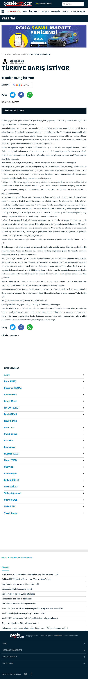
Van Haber (14, 336)
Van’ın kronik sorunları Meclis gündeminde (19, 604)
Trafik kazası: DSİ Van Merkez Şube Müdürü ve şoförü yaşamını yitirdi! (30, 574)
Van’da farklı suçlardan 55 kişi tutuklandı (18, 594)
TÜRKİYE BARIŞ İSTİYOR (39, 54)
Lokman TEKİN (19, 54)
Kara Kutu (8, 441)
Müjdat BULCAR (11, 454)
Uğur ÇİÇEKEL (10, 500)
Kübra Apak (9, 447)
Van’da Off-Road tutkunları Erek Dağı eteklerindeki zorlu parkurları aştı (30, 618)
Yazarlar (7, 54)
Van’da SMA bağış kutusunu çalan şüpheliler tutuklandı (24, 613)
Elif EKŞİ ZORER (11, 408)
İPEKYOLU (34, 11)
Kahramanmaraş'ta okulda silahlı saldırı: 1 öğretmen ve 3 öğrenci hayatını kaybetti (35, 628)
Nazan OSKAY (10, 460)
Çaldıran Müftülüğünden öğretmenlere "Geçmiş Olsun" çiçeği (26, 579)
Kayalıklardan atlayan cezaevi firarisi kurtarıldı (20, 584)
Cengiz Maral (10, 401)
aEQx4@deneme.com (17, 63)
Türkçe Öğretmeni (12, 493)
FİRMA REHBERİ (44, 4)
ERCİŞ (66, 11)
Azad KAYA (58, 636)
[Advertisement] (28, 367)
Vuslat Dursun (10, 513)
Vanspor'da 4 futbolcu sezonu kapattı (17, 589)
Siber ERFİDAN (11, 487)
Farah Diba (9, 428)
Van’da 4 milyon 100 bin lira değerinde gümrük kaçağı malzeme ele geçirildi (32, 608)
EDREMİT (55, 11)
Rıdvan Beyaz (10, 474)
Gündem (5, 567)
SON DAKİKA (13, 11)
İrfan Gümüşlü (10, 434)
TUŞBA (45, 11)
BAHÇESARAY (78, 11)
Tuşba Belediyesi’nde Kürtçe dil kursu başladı (20, 623)
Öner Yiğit (8, 467)
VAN (25, 11)
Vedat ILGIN (9, 507)
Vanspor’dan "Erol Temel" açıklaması (17, 599)
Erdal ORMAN (10, 414)
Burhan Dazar (10, 395)
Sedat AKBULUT (11, 480)
